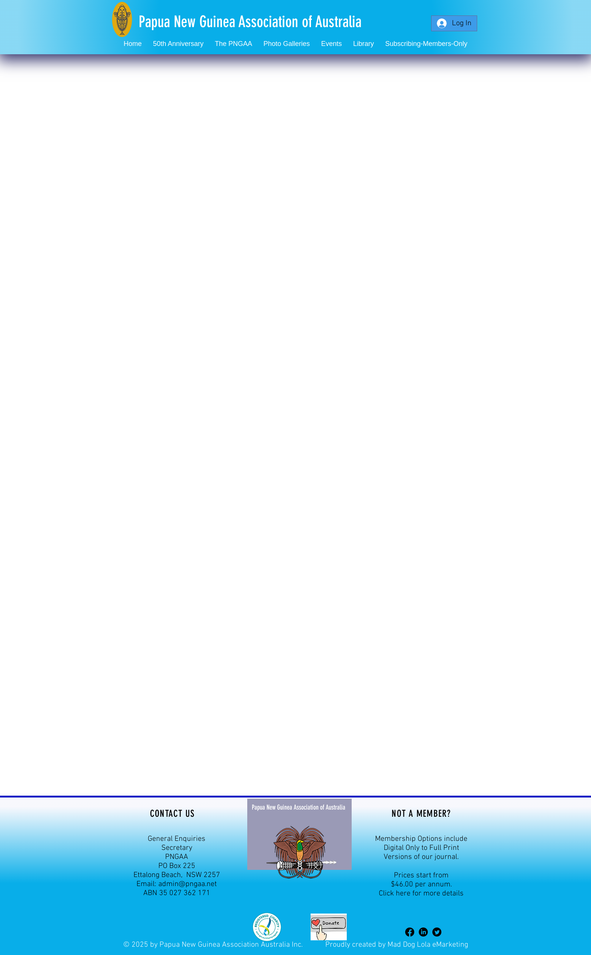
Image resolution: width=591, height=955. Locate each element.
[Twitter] (436, 932)
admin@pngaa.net (187, 884)
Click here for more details (421, 893)
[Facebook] (409, 932)
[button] (331, 44)
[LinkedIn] (423, 932)
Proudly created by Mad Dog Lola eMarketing (396, 944)
